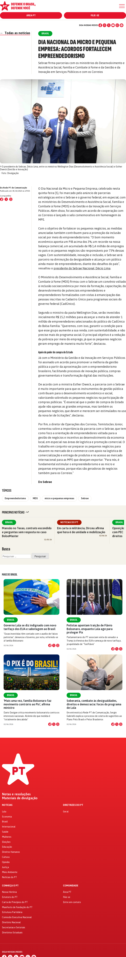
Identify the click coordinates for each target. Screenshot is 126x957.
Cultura (6, 857)
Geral (66, 811)
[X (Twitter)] (109, 25)
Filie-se (95, 15)
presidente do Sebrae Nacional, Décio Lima (81, 268)
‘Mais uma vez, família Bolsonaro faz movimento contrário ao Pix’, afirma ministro (27, 704)
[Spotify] (121, 25)
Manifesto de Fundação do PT (17, 907)
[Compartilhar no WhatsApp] (10, 199)
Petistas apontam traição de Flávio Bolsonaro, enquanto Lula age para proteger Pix (90, 629)
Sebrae (85, 498)
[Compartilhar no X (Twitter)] (6, 199)
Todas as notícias (15, 33)
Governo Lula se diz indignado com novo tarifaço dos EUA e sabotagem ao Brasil (30, 627)
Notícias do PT (69, 522)
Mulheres (6, 837)
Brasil (9, 522)
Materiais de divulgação (20, 798)
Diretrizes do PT (73, 805)
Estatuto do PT (10, 897)
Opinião (6, 862)
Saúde (5, 831)
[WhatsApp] (117, 25)
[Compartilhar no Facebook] (1, 199)
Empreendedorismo (15, 498)
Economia (7, 816)
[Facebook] (100, 25)
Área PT (31, 15)
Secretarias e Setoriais (13, 927)
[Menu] (122, 6)
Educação (7, 847)
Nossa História (9, 892)
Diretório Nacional (11, 922)
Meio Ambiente (9, 872)
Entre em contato (72, 902)
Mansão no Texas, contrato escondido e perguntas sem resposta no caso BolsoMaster (27, 532)
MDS (35, 498)
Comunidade (70, 885)
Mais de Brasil (9, 574)
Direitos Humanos (11, 852)
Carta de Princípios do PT (15, 902)
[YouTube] (113, 25)
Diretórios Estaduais (12, 932)
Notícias (7, 805)
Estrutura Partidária (12, 912)
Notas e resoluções (16, 794)
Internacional (8, 826)
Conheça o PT (10, 885)
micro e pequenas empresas (59, 498)
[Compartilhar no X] (53, 645)
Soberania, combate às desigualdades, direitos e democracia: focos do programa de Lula (94, 704)
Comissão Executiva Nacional (17, 917)
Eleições (6, 842)
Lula (4, 811)
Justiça (5, 867)
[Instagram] (104, 25)
